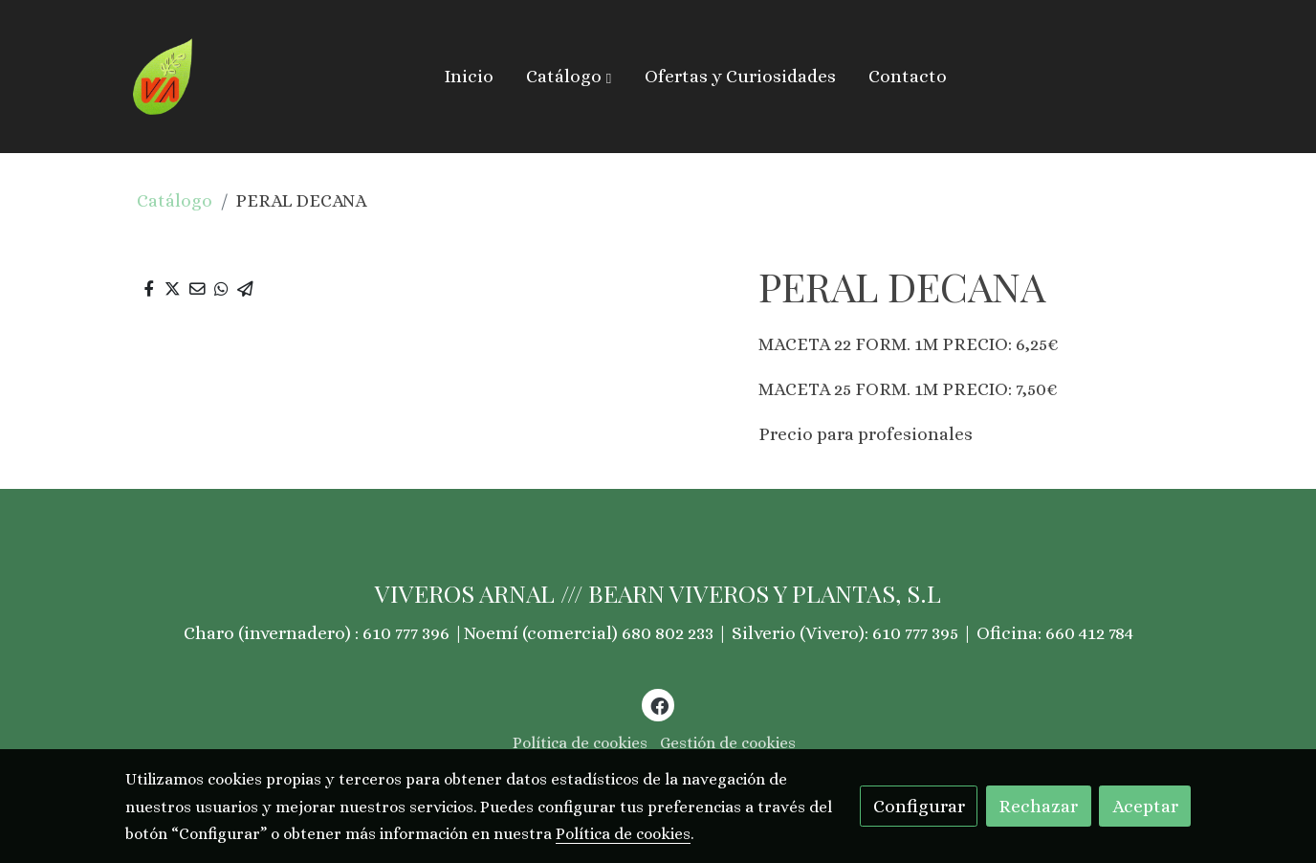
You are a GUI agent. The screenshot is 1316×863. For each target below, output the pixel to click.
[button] (569, 76)
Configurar (919, 806)
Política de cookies (580, 743)
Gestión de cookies (728, 743)
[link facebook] (659, 705)
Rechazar (1038, 806)
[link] (163, 76)
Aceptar (1145, 806)
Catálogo (174, 200)
